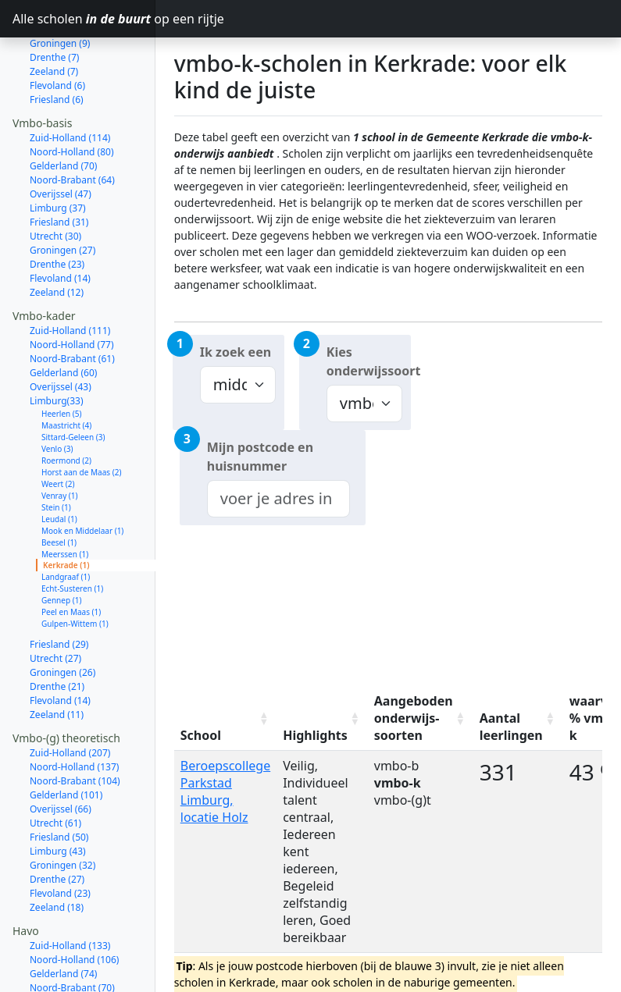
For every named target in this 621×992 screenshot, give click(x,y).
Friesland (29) (59, 589)
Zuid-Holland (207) (70, 697)
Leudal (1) (59, 463)
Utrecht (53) (55, 946)
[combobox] (278, 498)
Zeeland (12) (57, 237)
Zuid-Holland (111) (70, 275)
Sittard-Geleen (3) (73, 381)
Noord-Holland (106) (74, 904)
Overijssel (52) (60, 960)
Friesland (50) (59, 781)
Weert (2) (57, 428)
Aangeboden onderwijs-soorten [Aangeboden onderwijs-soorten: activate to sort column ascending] (413, 718)
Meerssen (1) (64, 498)
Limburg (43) (58, 795)
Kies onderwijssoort (369, 361)
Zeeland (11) (57, 659)
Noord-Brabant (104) (75, 725)
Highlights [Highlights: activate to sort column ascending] (315, 735)
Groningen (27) (62, 194)
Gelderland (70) (63, 110)
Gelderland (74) (63, 918)
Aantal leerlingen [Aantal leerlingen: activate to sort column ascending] (511, 726)
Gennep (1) (61, 544)
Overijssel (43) (60, 331)
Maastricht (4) (66, 369)
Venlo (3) (57, 393)
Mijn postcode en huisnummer (260, 457)
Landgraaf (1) (65, 521)
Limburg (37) (58, 152)
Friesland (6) (57, 44)
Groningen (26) (62, 617)
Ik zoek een (235, 352)
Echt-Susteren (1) (72, 533)
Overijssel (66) (60, 753)
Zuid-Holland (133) (70, 890)
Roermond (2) (66, 405)
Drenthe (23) (57, 208)
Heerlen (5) (61, 358)
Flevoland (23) (60, 837)
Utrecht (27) (55, 603)
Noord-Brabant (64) (72, 124)
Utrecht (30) (55, 180)
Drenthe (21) (57, 631)
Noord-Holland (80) (72, 96)
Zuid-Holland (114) (70, 82)
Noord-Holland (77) (72, 289)
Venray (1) (59, 440)
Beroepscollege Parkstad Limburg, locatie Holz (225, 791)
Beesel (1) (59, 487)
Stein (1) (56, 451)
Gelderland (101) (66, 739)
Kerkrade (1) (66, 509)
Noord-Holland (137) (74, 711)
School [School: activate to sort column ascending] (200, 735)
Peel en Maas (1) (71, 556)
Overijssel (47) (60, 138)
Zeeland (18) (57, 852)
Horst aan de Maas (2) (81, 416)
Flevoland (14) (60, 222)
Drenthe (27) (57, 823)
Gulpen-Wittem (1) (75, 568)
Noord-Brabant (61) (72, 303)
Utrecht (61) (55, 767)
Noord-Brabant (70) (72, 932)
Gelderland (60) (63, 317)
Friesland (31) (59, 166)
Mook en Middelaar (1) (82, 475)
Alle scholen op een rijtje (83, 18)
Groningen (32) (62, 809)
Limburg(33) (57, 345)
